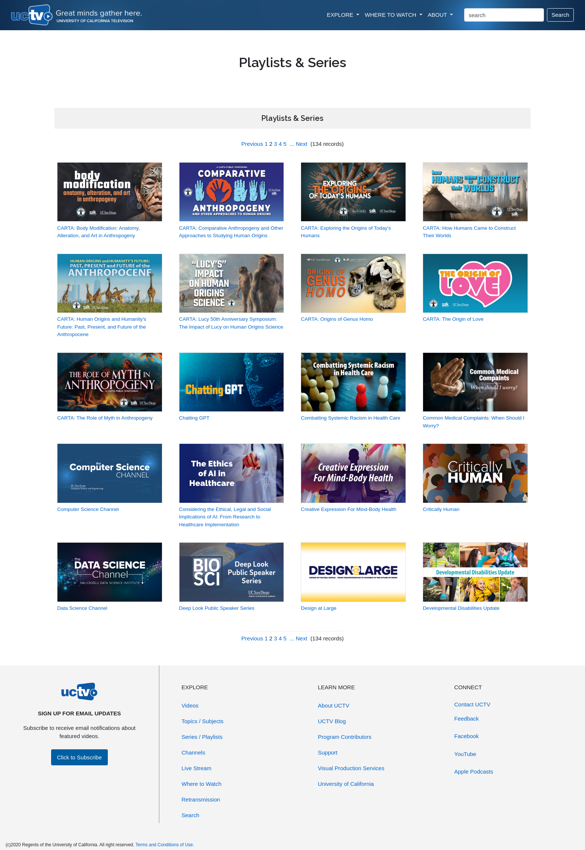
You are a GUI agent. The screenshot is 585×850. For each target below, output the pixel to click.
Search (560, 15)
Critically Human (441, 509)
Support (328, 752)
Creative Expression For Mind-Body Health (348, 509)
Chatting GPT (194, 418)
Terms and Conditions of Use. (164, 844)
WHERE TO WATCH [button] (391, 15)
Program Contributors (344, 737)
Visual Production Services (351, 768)
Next (301, 144)
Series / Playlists (202, 737)
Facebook (466, 736)
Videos (190, 705)
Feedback (466, 718)
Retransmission (201, 799)
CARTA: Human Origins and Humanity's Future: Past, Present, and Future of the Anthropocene (101, 326)
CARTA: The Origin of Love (453, 319)
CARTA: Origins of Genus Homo (337, 319)
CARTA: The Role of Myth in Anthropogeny (105, 418)
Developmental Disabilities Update (461, 608)
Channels (193, 752)
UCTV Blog (332, 721)
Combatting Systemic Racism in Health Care (350, 418)
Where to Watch (202, 784)
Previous (252, 144)
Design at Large (318, 608)
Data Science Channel (82, 608)
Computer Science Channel (88, 509)
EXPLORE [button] (341, 15)
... (292, 144)
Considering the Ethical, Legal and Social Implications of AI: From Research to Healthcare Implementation (225, 516)
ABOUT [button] (438, 15)
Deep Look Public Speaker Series (216, 608)
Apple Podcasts (473, 771)
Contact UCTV (472, 704)
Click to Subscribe (79, 757)
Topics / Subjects (203, 721)
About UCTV (333, 705)
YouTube (465, 754)
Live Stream (197, 768)
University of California (346, 784)
